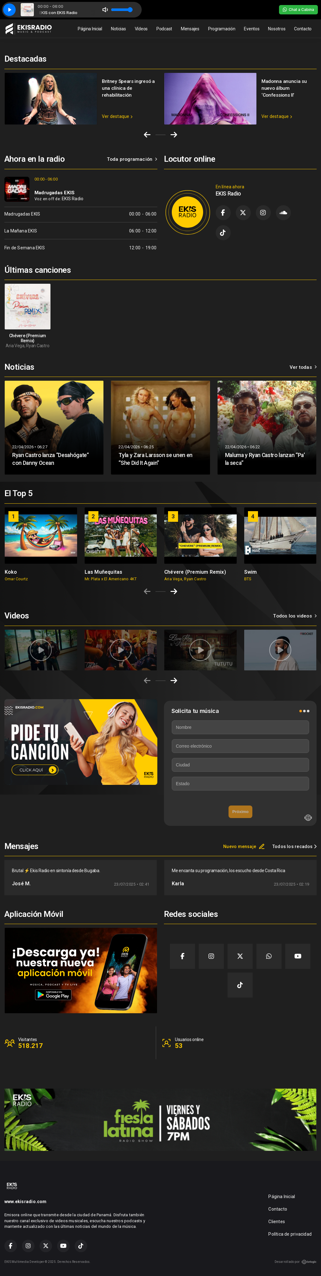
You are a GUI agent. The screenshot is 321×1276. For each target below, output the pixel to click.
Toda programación (132, 159)
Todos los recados (294, 846)
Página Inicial (90, 28)
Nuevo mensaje (244, 846)
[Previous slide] (147, 591)
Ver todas (303, 367)
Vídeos (141, 28)
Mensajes (190, 28)
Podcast (164, 28)
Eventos (251, 28)
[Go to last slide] (147, 135)
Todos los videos (295, 616)
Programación (221, 28)
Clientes (276, 1221)
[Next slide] (174, 135)
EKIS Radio (72, 198)
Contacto (303, 28)
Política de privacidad (290, 1234)
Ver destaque (117, 116)
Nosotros (276, 28)
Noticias (118, 28)
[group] (41, 544)
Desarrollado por (296, 1262)
